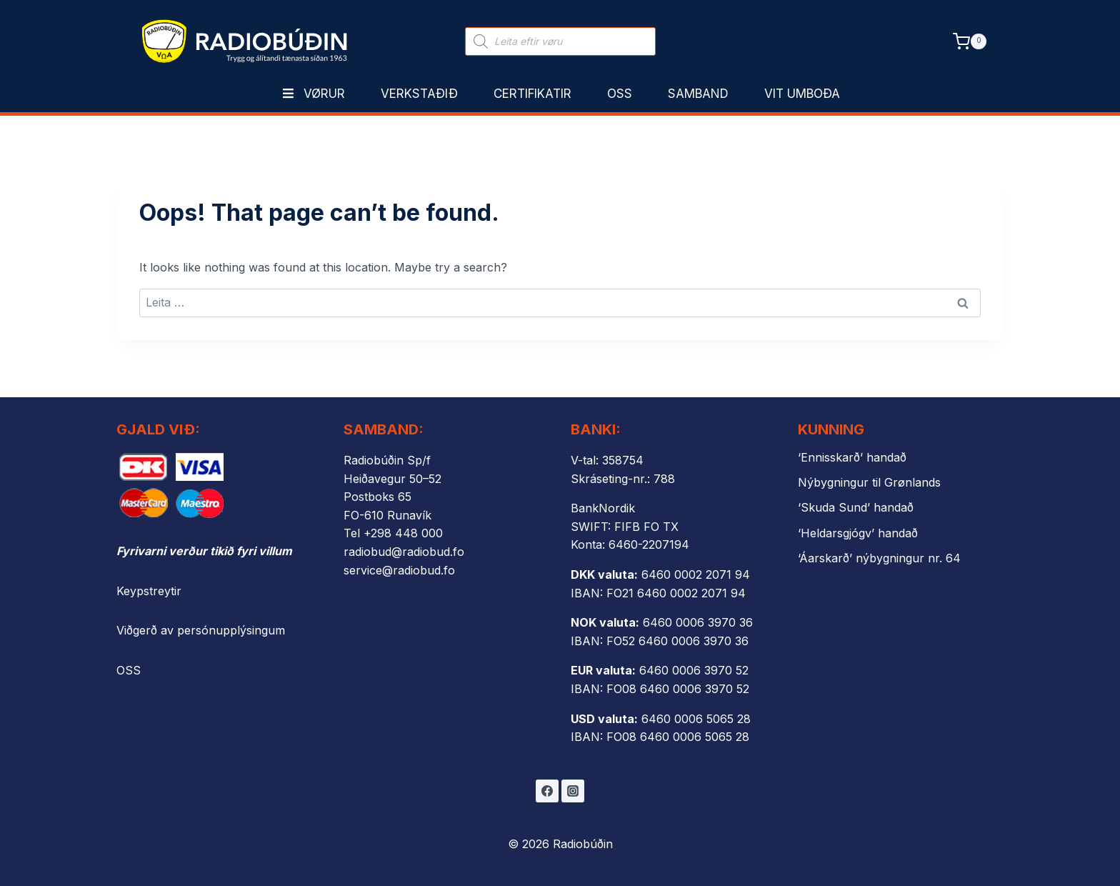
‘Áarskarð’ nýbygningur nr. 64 (879, 558)
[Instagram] (572, 791)
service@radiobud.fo (399, 570)
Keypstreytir (148, 591)
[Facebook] (547, 791)
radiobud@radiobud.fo (404, 551)
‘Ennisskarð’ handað (852, 457)
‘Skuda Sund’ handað (856, 507)
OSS (128, 670)
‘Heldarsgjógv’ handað (858, 533)
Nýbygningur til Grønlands (869, 482)
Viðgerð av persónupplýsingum (200, 630)
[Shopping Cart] (969, 41)
